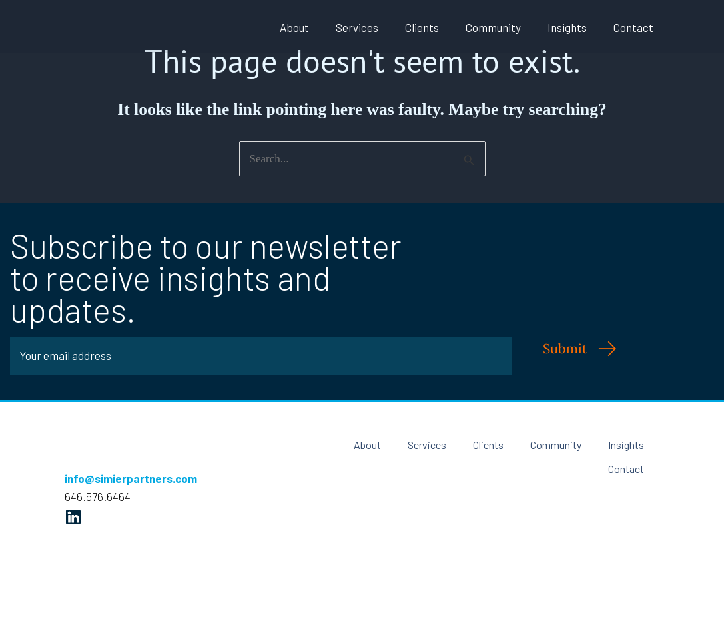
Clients (422, 27)
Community (493, 27)
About (294, 27)
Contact (633, 27)
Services (357, 27)
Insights (567, 27)
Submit (565, 348)
